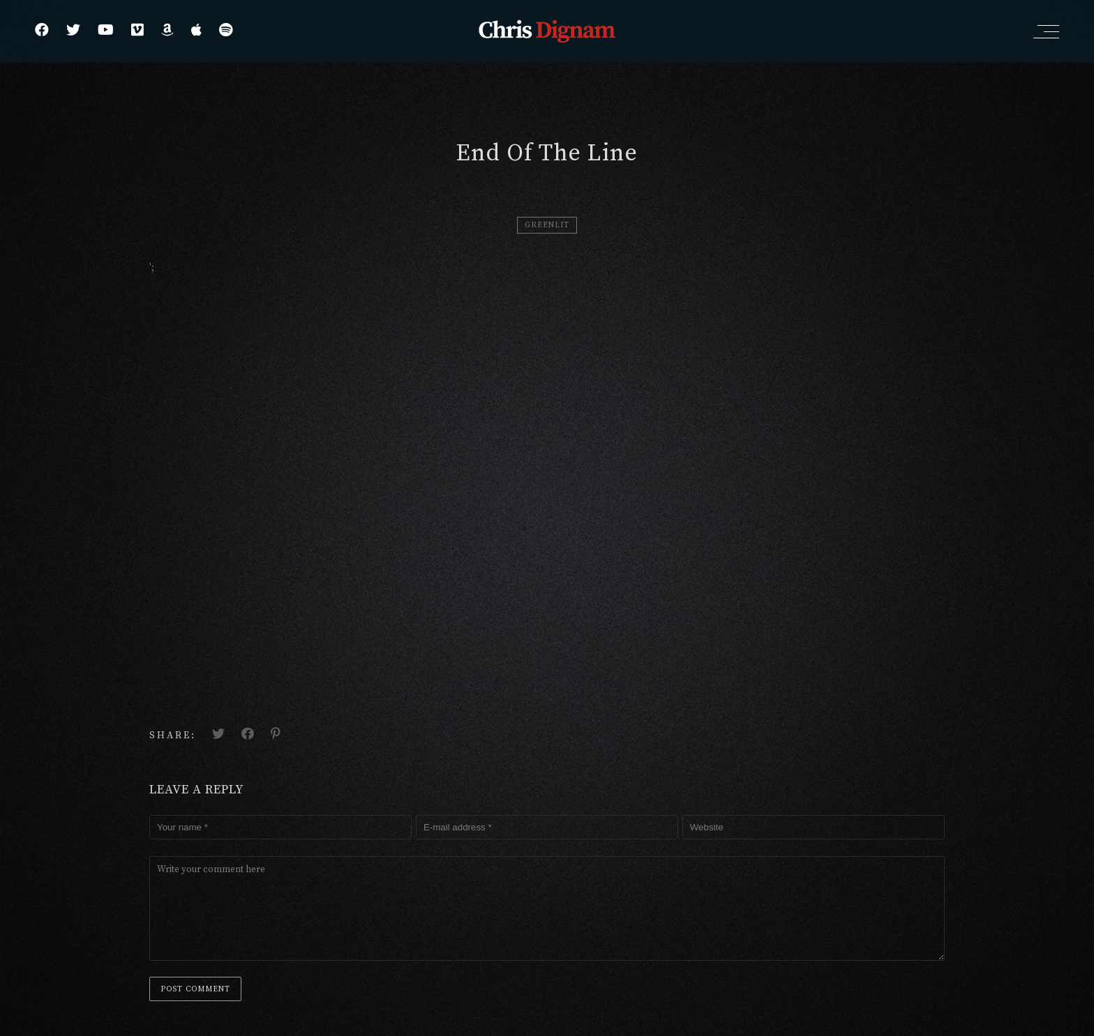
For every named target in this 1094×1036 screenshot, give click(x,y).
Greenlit (547, 225)
